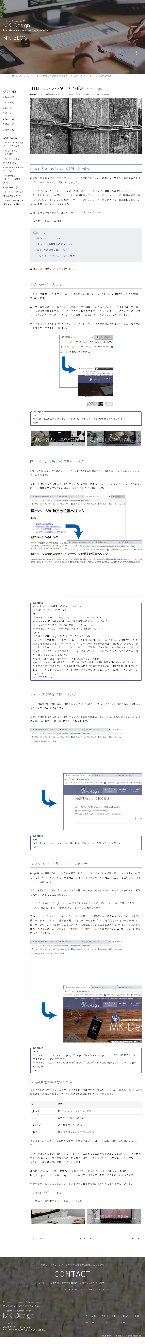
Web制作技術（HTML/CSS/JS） (97, 94)
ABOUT (67, 7)
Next (131, 1238)
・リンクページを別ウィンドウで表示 (54, 256)
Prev (40, 1238)
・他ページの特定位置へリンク (51, 250)
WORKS (89, 7)
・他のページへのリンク (47, 238)
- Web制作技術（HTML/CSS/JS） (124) (12, 179)
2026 (6, 97)
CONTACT (118, 7)
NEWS (99, 7)
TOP (58, 7)
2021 (6, 118)
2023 (6, 108)
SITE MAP (106, 1329)
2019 (6, 129)
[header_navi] (135, 24)
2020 (6, 124)
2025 (6, 102)
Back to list (86, 1238)
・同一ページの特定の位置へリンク (53, 244)
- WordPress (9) (11, 187)
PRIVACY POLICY (89, 1329)
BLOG (108, 7)
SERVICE (78, 7)
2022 (6, 113)
